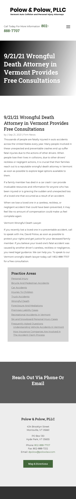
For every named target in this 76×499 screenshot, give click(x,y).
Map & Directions (38, 463)
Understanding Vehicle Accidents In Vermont (38, 327)
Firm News (29, 134)
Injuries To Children (22, 292)
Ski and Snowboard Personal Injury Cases (34, 319)
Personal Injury (19, 278)
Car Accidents (19, 287)
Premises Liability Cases (24, 310)
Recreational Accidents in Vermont (30, 314)
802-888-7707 (42, 445)
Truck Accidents (20, 296)
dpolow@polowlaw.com (41, 452)
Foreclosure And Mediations (27, 305)
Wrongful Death (20, 301)
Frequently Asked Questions (27, 323)
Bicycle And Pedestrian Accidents (30, 283)
